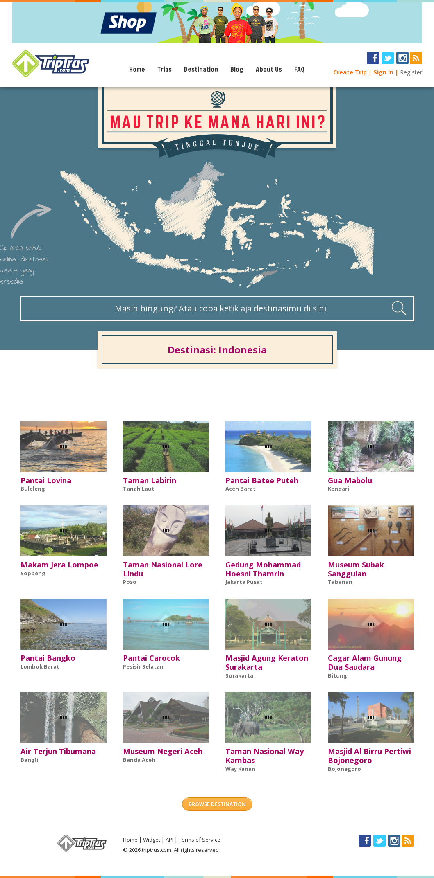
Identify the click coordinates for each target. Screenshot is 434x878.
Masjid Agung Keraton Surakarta (266, 662)
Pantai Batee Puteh (261, 480)
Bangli (29, 759)
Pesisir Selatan (143, 666)
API (169, 839)
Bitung (337, 675)
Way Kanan (240, 768)
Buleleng (32, 488)
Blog (236, 69)
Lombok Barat (39, 666)
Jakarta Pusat (244, 581)
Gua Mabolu (350, 480)
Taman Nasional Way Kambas (264, 755)
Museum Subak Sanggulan (356, 569)
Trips (164, 69)
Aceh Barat (240, 488)
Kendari (338, 488)
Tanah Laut (139, 488)
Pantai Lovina (45, 480)
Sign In (383, 72)
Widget (151, 839)
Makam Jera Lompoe (59, 565)
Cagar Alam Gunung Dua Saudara (365, 662)
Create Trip (350, 72)
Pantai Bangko (47, 658)
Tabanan (340, 581)
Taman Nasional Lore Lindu (162, 569)
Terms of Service (199, 839)
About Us (269, 69)
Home (137, 69)
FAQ (299, 69)
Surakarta (239, 675)
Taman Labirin (149, 480)
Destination (201, 69)
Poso (129, 581)
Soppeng (32, 573)
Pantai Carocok (151, 658)
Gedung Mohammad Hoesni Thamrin (263, 569)
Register (411, 72)
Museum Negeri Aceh (162, 751)
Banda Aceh (139, 759)
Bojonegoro (344, 768)
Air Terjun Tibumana (58, 751)
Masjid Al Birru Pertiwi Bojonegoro (369, 755)
